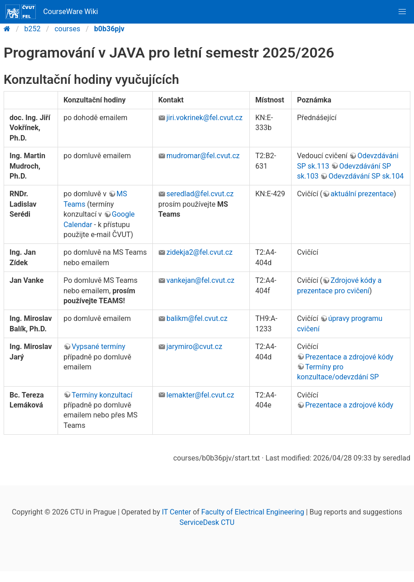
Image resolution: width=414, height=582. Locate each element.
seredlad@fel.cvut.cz (200, 193)
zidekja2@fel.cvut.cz (199, 252)
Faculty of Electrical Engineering (252, 512)
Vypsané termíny (98, 346)
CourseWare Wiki (51, 12)
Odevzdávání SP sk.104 (366, 176)
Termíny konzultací (102, 395)
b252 (32, 28)
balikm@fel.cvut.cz (197, 318)
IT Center (176, 512)
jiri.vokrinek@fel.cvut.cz (204, 117)
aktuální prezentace (362, 193)
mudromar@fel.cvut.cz (202, 155)
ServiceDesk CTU (207, 522)
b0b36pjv (109, 28)
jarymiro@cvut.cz (194, 346)
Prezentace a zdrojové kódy (349, 357)
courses (67, 28)
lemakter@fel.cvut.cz (200, 395)
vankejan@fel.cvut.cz (200, 280)
